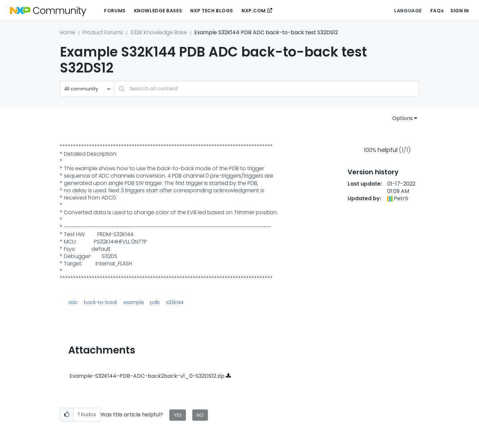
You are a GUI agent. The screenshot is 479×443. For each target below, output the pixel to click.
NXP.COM (253, 10)
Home (67, 32)
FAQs (437, 10)
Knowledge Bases (158, 10)
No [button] (200, 415)
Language (407, 10)
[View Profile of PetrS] (401, 198)
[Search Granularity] (87, 88)
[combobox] (266, 88)
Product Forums (102, 32)
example (133, 302)
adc (73, 302)
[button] (66, 414)
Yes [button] (178, 415)
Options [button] (402, 118)
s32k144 (175, 302)
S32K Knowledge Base (158, 32)
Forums (114, 10)
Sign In (459, 10)
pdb (155, 302)
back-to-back (100, 302)
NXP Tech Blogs (211, 10)
